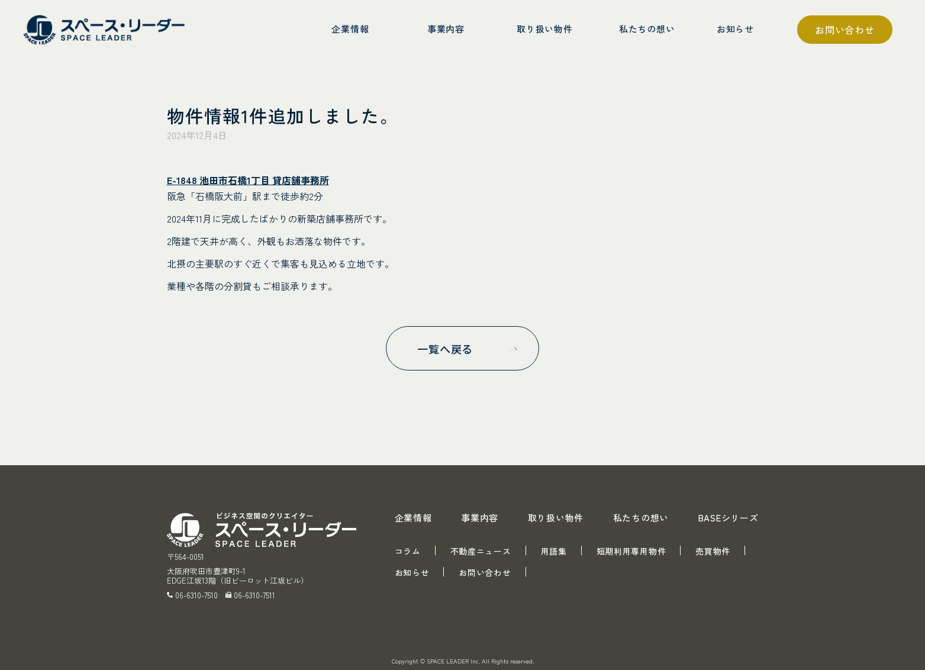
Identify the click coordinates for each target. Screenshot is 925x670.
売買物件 (712, 551)
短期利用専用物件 (631, 551)
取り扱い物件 (556, 517)
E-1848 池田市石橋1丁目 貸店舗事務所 (248, 180)
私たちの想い (641, 517)
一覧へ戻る (444, 348)
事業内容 (479, 517)
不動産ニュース (480, 551)
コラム (408, 551)
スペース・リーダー (106, 29)
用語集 (554, 551)
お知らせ (412, 572)
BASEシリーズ (728, 517)
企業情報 (413, 517)
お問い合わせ (845, 29)
